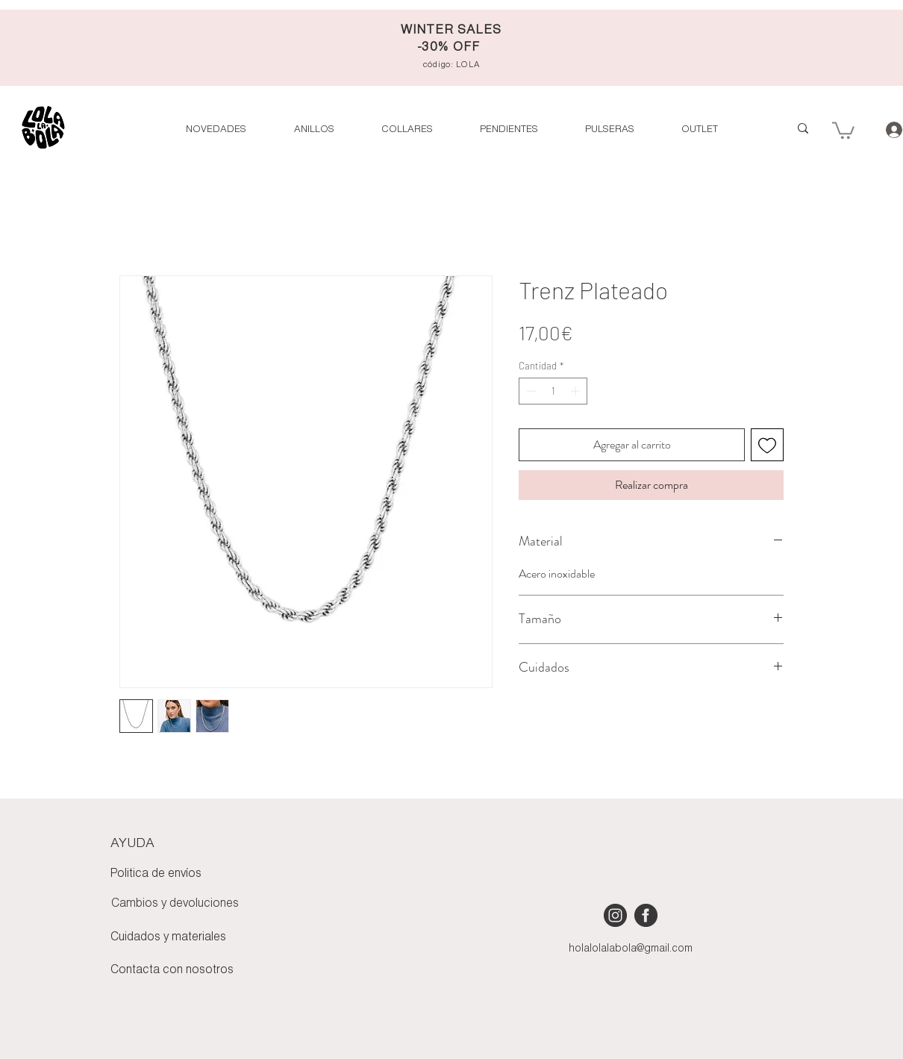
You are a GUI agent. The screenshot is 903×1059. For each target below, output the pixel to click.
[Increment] (577, 391)
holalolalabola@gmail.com (631, 949)
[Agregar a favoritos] (767, 444)
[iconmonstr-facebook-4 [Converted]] (645, 915)
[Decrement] (530, 391)
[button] (699, 129)
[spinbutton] (553, 391)
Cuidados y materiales (168, 937)
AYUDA (132, 843)
